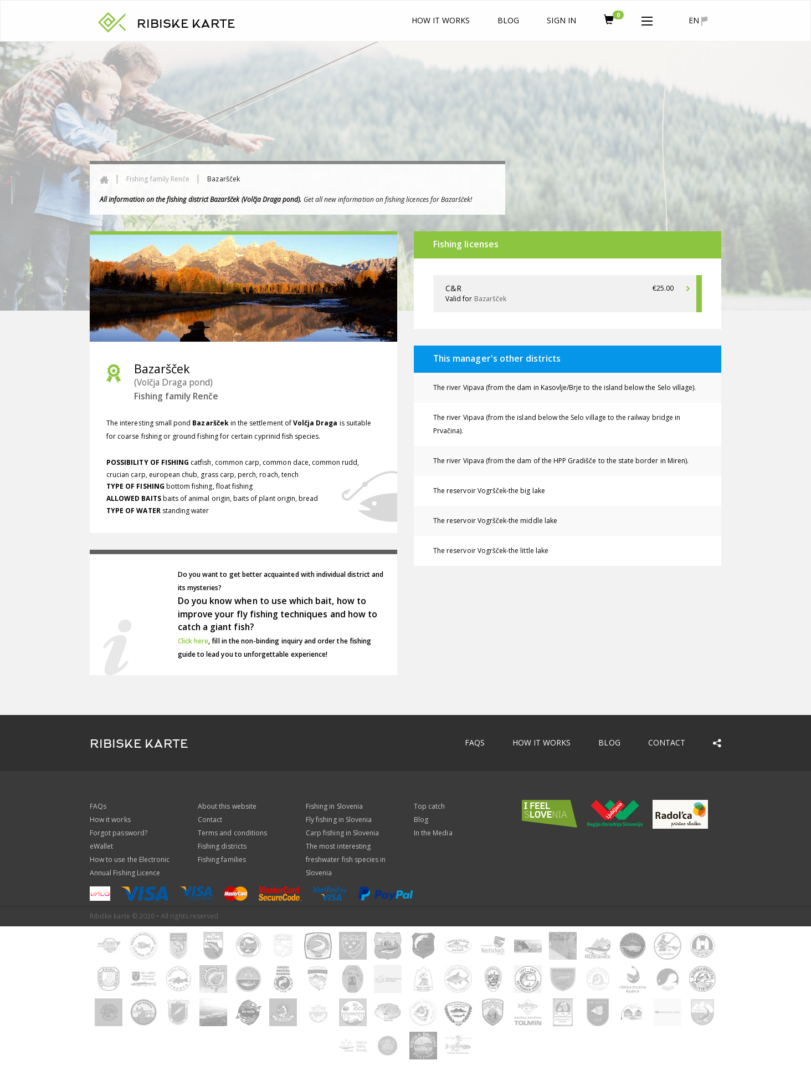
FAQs (475, 742)
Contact (666, 742)
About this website (227, 806)
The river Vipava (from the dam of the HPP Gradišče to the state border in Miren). (561, 460)
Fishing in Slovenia (334, 806)
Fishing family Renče (157, 179)
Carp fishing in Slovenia (342, 833)
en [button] (698, 20)
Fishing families (222, 859)
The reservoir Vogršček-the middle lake (495, 520)
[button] (647, 19)
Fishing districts (222, 846)
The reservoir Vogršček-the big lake (489, 490)
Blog (508, 20)
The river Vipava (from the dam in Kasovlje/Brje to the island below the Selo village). (564, 387)
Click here (193, 641)
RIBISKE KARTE (186, 24)
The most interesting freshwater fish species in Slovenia (346, 859)
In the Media (433, 833)
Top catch (429, 806)
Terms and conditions (232, 833)
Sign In (561, 20)
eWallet (101, 846)
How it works (441, 20)
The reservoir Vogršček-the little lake (490, 550)
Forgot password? (118, 833)
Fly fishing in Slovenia (339, 819)
